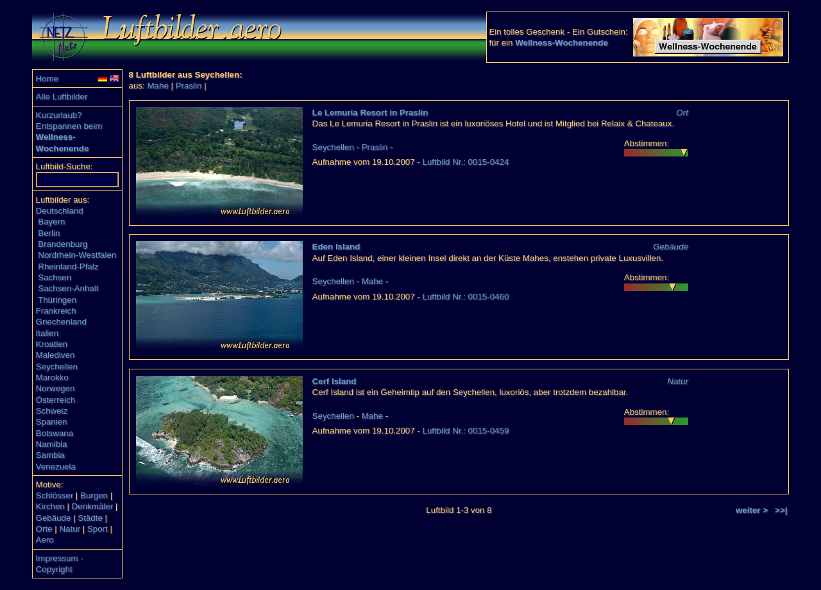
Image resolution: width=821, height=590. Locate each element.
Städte (90, 518)
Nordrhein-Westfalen (77, 255)
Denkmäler (92, 506)
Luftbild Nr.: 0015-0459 (466, 430)
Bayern (51, 221)
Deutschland (59, 210)
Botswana (55, 433)
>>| (781, 510)
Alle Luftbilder (62, 96)
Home (47, 78)
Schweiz (52, 411)
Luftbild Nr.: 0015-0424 (466, 162)
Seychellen (57, 366)
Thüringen (57, 300)
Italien (47, 333)
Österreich (55, 400)
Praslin (189, 85)
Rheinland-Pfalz (68, 266)
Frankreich (56, 311)
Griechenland (61, 321)
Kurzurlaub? (59, 115)
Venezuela (56, 466)
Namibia (51, 444)
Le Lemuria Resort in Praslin (370, 112)
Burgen (94, 495)
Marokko (52, 377)
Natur (69, 529)
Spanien (51, 421)
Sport (97, 529)
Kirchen (50, 506)
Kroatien (52, 344)
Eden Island (336, 246)
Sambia (50, 455)
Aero (45, 539)
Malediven (55, 355)
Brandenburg (62, 244)
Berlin (49, 233)
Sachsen (54, 277)
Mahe (158, 85)
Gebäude (53, 518)
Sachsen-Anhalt (68, 288)
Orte (44, 529)
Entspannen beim (69, 126)
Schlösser (55, 495)
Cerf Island (334, 381)
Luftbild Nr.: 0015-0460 (466, 296)
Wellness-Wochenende (561, 42)
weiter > (752, 510)
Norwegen (55, 388)
